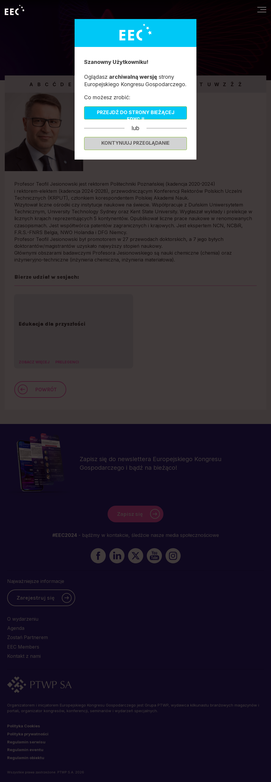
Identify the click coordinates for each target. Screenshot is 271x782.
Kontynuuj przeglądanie (135, 143)
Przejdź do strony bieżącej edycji (135, 114)
